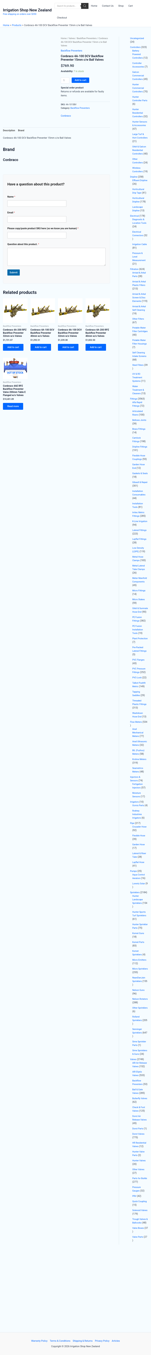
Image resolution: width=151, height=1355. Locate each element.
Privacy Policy (102, 1340)
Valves (72, 38)
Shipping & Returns (83, 1340)
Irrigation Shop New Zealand (27, 10)
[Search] (84, 6)
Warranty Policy (39, 1340)
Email (11, 212)
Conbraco (66, 115)
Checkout (62, 17)
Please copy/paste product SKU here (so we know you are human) (43, 228)
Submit (14, 272)
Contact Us (108, 5)
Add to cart (80, 80)
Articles (116, 1340)
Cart (130, 5)
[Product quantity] (65, 80)
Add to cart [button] (13, 347)
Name (11, 196)
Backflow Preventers (87, 38)
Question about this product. (23, 244)
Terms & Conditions (60, 1340)
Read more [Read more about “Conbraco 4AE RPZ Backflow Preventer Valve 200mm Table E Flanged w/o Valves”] (13, 406)
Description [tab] (9, 130)
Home (94, 5)
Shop (121, 5)
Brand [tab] (21, 130)
